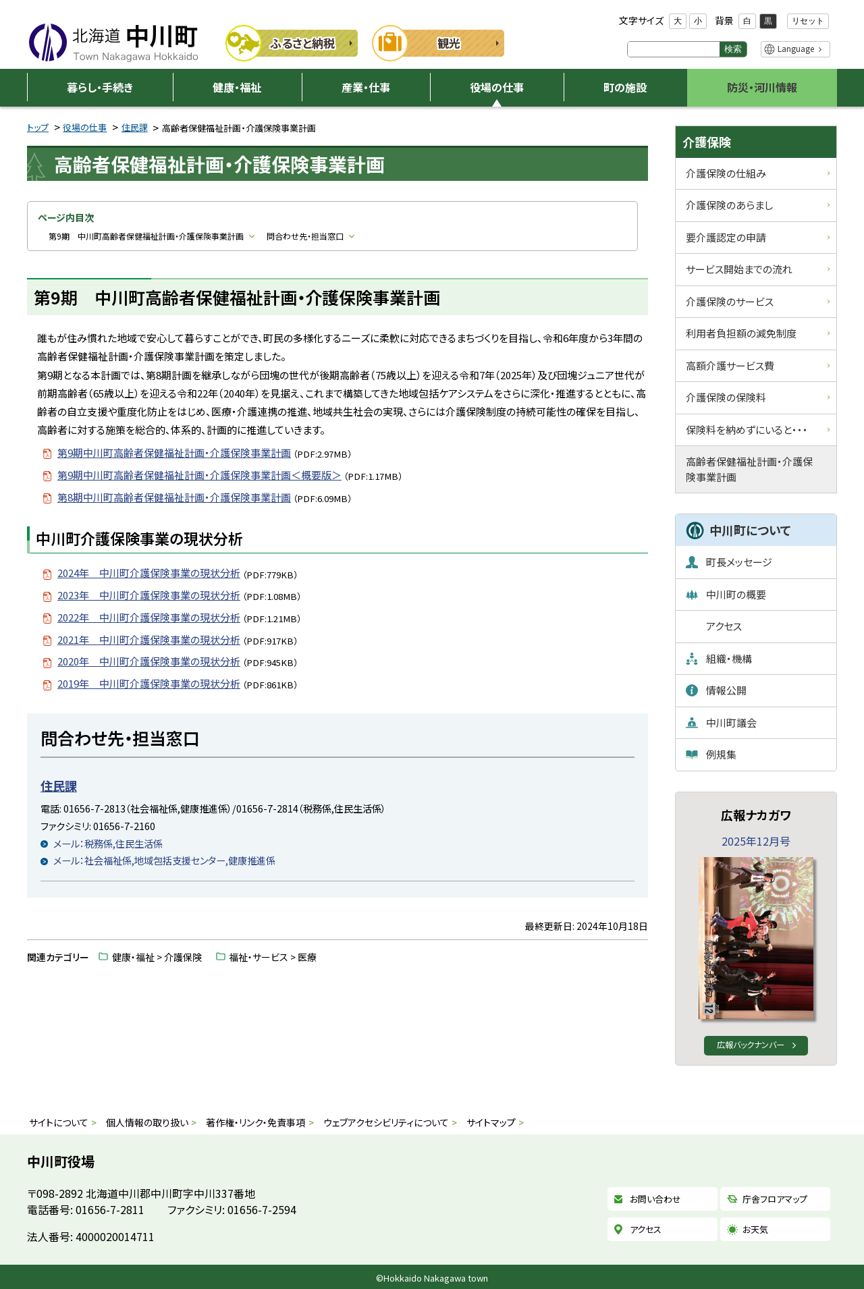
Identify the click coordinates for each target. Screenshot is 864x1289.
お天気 (755, 1229)
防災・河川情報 (762, 87)
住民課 (135, 127)
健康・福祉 (237, 87)
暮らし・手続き (100, 87)
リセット (808, 21)
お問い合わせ (655, 1199)
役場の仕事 (497, 87)
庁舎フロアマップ (774, 1199)
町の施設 (625, 87)
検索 (733, 49)
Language (796, 48)
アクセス (646, 1229)
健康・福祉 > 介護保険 (157, 957)
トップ (38, 127)
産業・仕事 (366, 87)
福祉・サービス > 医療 (273, 957)
